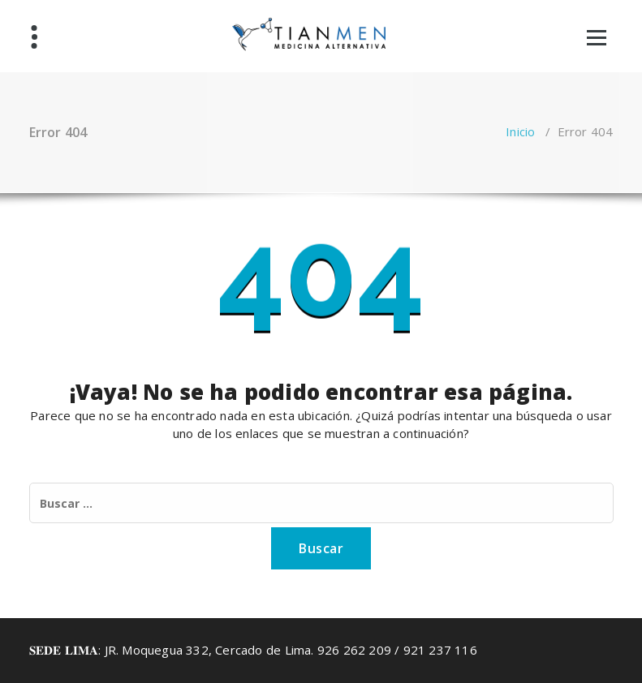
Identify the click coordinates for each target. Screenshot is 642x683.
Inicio (520, 131)
